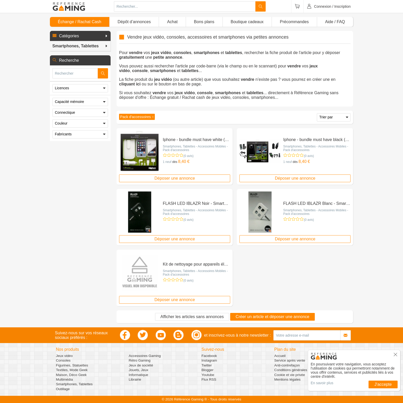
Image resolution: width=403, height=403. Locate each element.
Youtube (208, 375)
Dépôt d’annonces (134, 22)
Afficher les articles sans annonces (192, 316)
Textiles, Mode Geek (72, 370)
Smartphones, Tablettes (74, 384)
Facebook (209, 356)
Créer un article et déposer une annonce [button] (272, 316)
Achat (172, 22)
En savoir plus (322, 383)
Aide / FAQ (335, 22)
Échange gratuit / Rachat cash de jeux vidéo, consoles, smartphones (212, 97)
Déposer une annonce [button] (174, 178)
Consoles (63, 360)
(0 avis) (188, 156)
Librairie (135, 379)
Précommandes (294, 22)
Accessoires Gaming (145, 356)
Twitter (207, 365)
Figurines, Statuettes (72, 365)
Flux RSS (209, 379)
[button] (80, 36)
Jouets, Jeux (138, 370)
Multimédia (64, 379)
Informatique (138, 375)
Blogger (208, 370)
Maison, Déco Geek (71, 375)
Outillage (63, 389)
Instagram (209, 360)
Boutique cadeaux (247, 22)
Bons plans (204, 22)
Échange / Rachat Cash (79, 22)
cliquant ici (130, 84)
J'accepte (383, 384)
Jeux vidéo (64, 356)
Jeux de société (141, 365)
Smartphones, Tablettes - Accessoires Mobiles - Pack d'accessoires (195, 148)
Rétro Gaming (140, 360)
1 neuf (167, 162)
